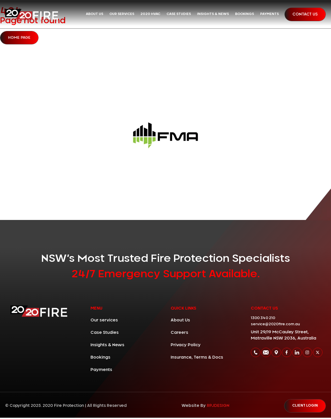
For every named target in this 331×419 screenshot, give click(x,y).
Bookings (244, 14)
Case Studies (179, 14)
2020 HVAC (150, 14)
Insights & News (213, 14)
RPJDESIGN (216, 407)
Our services (121, 14)
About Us (94, 14)
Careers (179, 333)
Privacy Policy (186, 346)
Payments (269, 14)
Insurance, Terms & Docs (197, 358)
